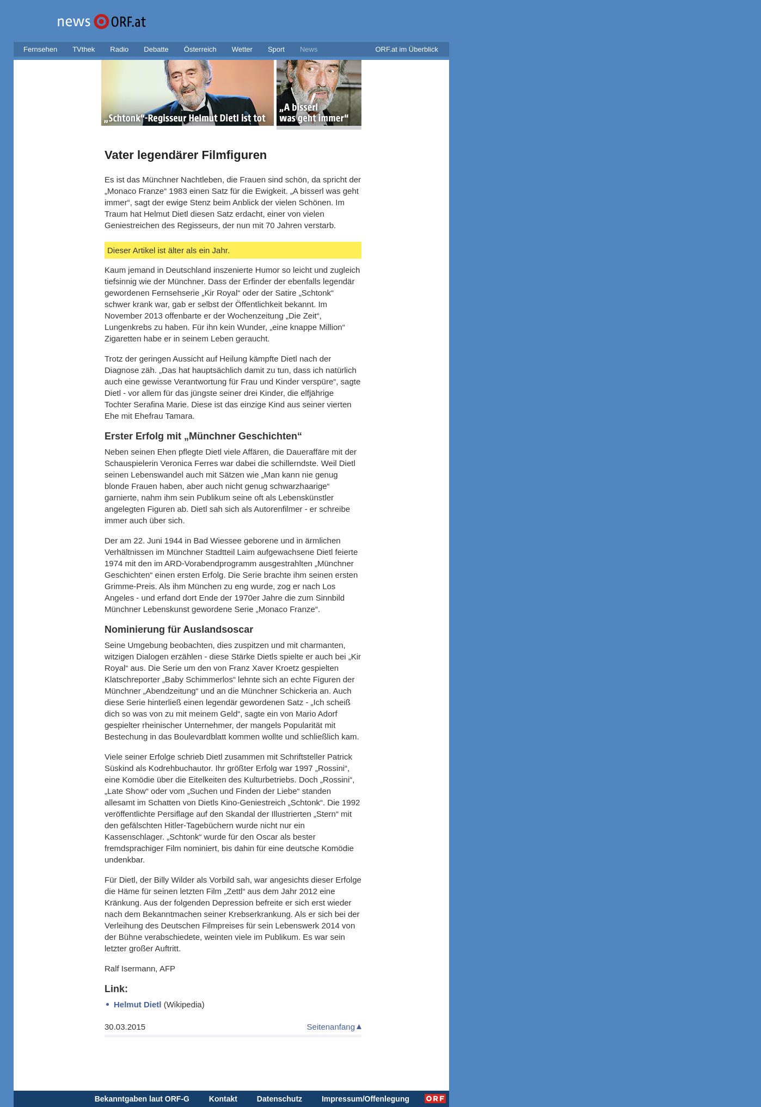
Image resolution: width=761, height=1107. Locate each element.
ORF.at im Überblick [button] (406, 49)
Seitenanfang (331, 1026)
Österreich (200, 49)
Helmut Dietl (138, 1004)
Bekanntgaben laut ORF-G (142, 1098)
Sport (276, 49)
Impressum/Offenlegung (365, 1098)
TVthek (83, 49)
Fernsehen (40, 49)
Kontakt (223, 1098)
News (309, 49)
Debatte (156, 49)
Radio (119, 49)
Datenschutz (279, 1098)
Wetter (242, 49)
